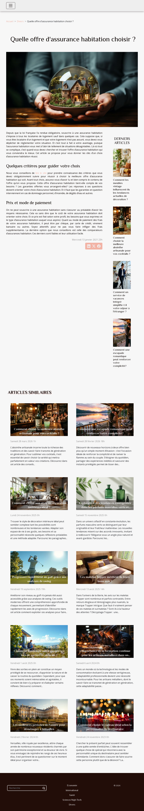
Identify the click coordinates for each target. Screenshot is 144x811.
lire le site (41, 173)
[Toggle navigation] (10, 5)
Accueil (9, 21)
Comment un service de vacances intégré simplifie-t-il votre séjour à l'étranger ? (121, 302)
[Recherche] (27, 788)
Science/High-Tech (72, 800)
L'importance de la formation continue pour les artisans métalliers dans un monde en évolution (105, 655)
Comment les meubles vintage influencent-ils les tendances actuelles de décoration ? (121, 189)
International (72, 790)
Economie (72, 785)
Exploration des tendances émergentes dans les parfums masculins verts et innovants (105, 507)
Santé (72, 795)
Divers (20, 21)
